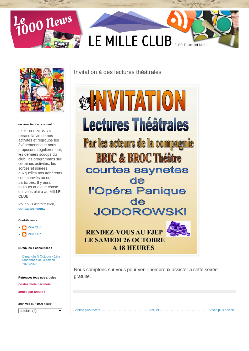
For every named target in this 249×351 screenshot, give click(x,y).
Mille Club (34, 227)
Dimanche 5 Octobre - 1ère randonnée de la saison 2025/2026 (41, 260)
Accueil (154, 310)
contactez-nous (31, 209)
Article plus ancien (221, 310)
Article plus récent (87, 310)
